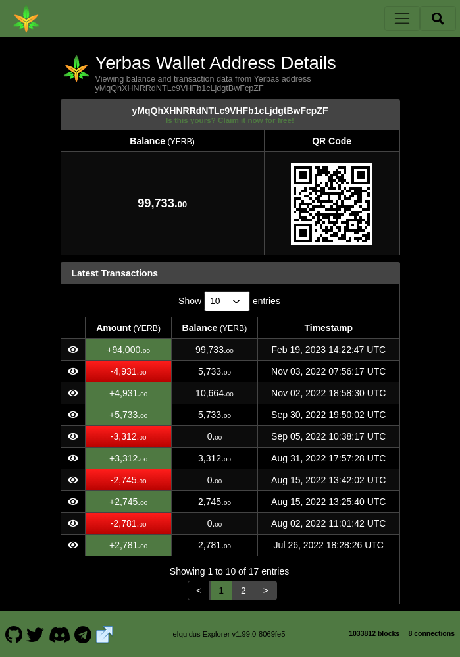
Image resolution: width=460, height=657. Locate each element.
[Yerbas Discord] (59, 634)
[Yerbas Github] (13, 634)
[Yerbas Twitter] (35, 634)
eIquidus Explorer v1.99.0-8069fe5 (228, 634)
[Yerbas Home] (26, 18)
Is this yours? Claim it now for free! (230, 120)
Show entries (229, 301)
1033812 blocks (374, 633)
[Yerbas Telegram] (83, 634)
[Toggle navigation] (402, 18)
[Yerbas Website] (105, 634)
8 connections (431, 633)
